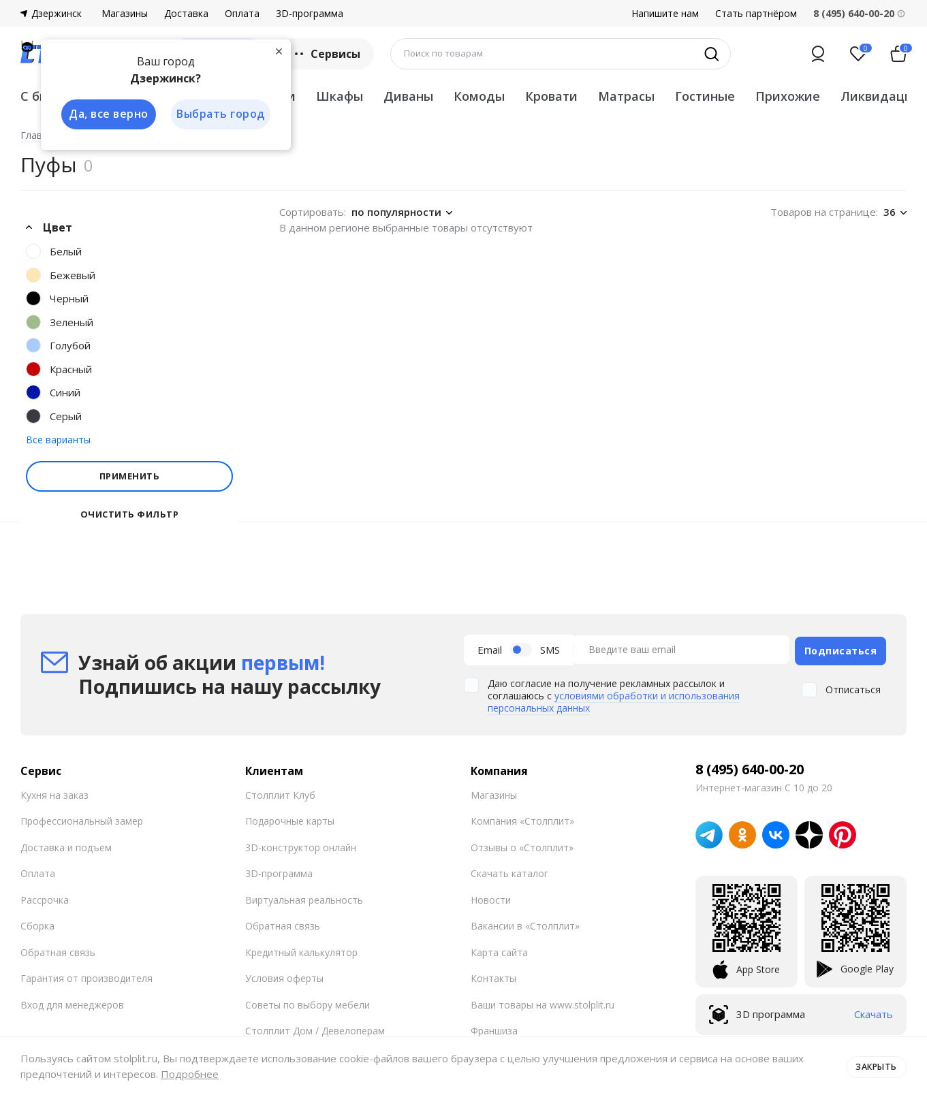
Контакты (493, 976)
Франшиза (494, 1028)
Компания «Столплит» (522, 818)
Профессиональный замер (81, 818)
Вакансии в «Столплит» (525, 923)
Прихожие (787, 96)
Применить (129, 476)
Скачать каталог (509, 871)
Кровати (551, 96)
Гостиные (705, 96)
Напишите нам (665, 13)
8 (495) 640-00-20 (749, 767)
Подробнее (190, 1074)
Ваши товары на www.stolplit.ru (542, 1002)
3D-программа (309, 13)
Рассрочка (44, 897)
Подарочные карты (289, 818)
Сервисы (326, 54)
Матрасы (626, 96)
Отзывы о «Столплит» (522, 844)
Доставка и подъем (66, 844)
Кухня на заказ (54, 792)
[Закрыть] (279, 50)
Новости (491, 897)
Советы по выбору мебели (307, 1002)
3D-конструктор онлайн (300, 844)
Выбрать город (220, 114)
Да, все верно (106, 114)
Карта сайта (499, 949)
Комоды (479, 96)
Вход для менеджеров (72, 1002)
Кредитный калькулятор (301, 949)
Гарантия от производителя (86, 976)
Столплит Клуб (280, 792)
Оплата (242, 13)
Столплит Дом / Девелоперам (315, 1028)
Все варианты (58, 439)
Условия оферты (284, 976)
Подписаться (840, 648)
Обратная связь (57, 949)
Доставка (186, 13)
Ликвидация (880, 96)
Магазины (124, 13)
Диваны (408, 96)
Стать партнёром (756, 13)
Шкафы (339, 96)
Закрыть (874, 1066)
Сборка (37, 923)
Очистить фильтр (129, 514)
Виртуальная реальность (304, 897)
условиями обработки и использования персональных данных (614, 699)
